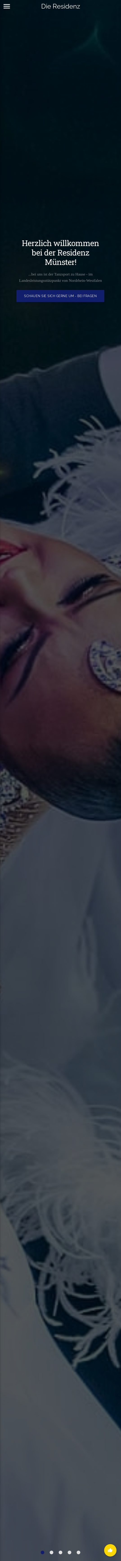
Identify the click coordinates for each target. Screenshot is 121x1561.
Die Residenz (60, 6)
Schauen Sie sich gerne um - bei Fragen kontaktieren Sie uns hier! (61, 298)
